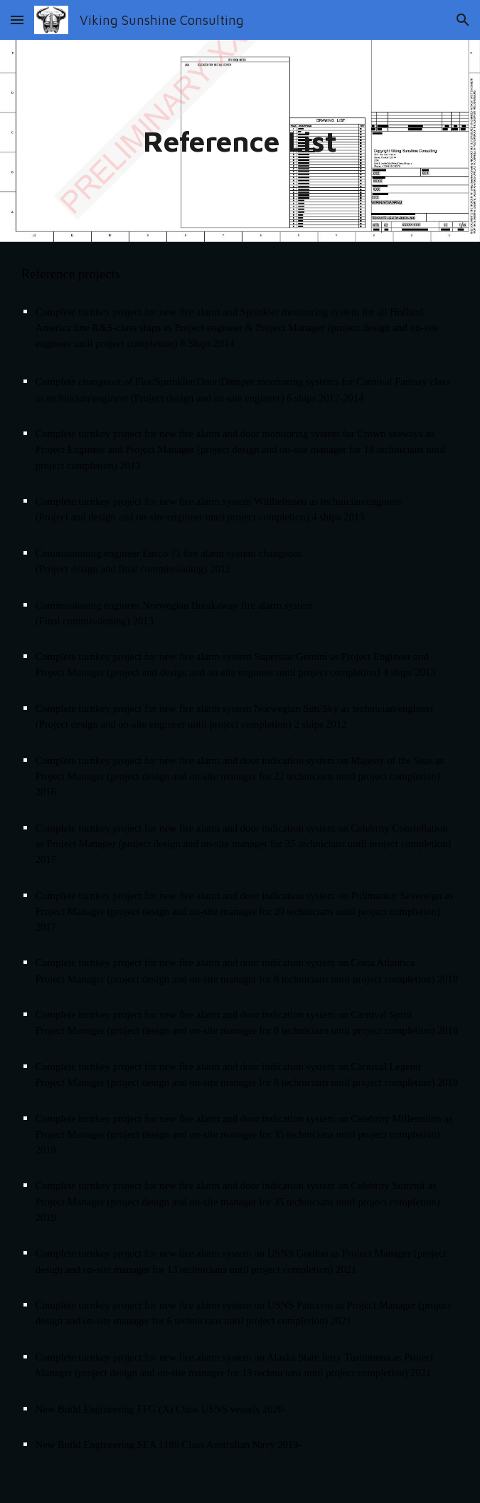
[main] (240, 140)
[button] (17, 19)
